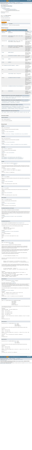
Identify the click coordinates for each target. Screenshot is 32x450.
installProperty (4, 107)
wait (24, 112)
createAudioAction (4, 101)
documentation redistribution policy (6, 363)
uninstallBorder (21, 108)
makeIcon (22, 107)
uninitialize (4, 142)
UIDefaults (3, 32)
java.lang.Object (3, 7)
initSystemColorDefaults (6, 102)
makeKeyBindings (4, 108)
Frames (10, 2)
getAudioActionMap (11, 101)
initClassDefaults (17, 101)
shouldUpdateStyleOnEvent (6, 231)
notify (18, 112)
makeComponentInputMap (16, 107)
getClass (11, 112)
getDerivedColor (10, 45)
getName (3, 181)
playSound (17, 102)
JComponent (15, 55)
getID (2, 192)
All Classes (18, 2)
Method (11, 3)
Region (17, 65)
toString (16, 108)
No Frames (13, 2)
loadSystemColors (13, 102)
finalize (8, 112)
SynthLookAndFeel (6, 16)
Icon (2, 55)
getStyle (9, 65)
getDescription (10, 52)
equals (5, 112)
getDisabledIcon (10, 55)
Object (18, 110)
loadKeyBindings (10, 107)
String (15, 45)
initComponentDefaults (24, 101)
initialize (10, 69)
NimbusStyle (6, 65)
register (9, 73)
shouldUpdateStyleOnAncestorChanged (14, 77)
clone (2, 112)
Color (3, 45)
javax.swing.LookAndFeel (6, 8)
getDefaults (10, 32)
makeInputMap (27, 107)
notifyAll (21, 112)
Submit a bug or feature (3, 360)
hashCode (15, 112)
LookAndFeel (20, 104)
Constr (9, 3)
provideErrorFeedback (10, 108)
